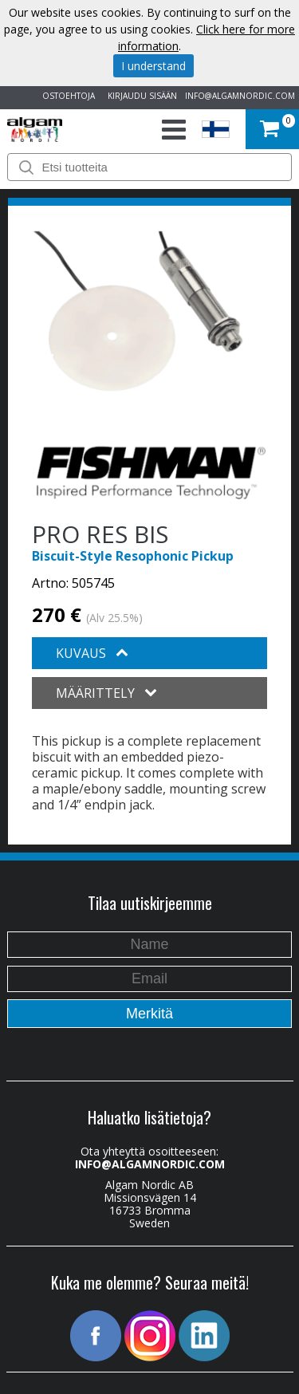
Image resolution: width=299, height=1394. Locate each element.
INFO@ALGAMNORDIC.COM (240, 95)
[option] (138, 311)
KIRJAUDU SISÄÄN (140, 95)
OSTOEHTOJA (66, 95)
